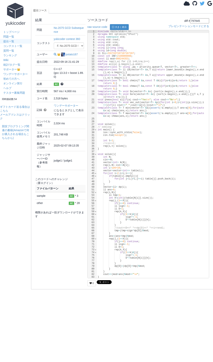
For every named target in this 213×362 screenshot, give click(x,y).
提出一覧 (8, 41)
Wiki (5, 60)
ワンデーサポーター (15, 74)
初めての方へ (11, 78)
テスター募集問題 (14, 92)
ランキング (10, 55)
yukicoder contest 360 (67, 39)
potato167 (69, 54)
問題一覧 (8, 36)
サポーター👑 (11, 69)
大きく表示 (119, 27)
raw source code (97, 26)
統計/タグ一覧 (11, 64)
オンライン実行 (12, 83)
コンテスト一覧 (12, 46)
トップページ (11, 32)
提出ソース (40, 10)
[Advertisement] (16, 198)
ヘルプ (7, 88)
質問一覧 (8, 50)
